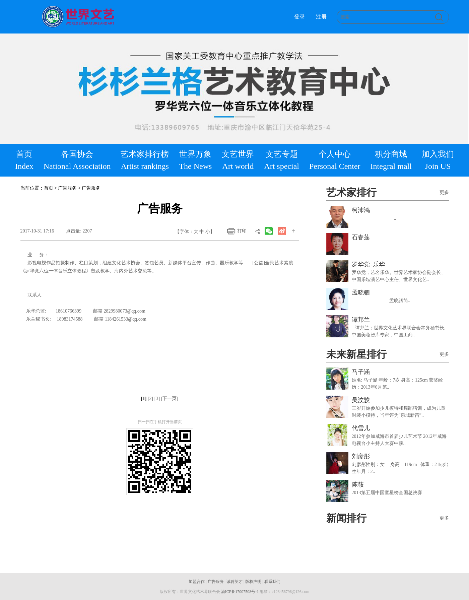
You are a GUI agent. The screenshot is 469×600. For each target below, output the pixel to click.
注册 (321, 16)
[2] (150, 398)
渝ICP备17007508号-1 (240, 591)
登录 (299, 16)
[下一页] (169, 398)
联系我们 (272, 581)
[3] (157, 398)
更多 (444, 192)
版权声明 (253, 581)
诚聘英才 (234, 581)
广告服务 (216, 581)
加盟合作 (197, 581)
